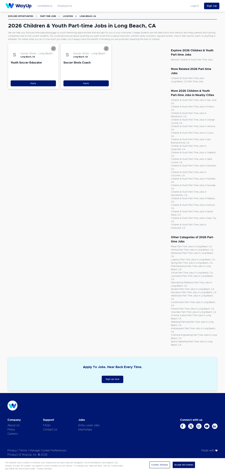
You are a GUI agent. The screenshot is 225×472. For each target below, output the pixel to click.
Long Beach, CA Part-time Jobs (187, 82)
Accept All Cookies (183, 465)
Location (68, 16)
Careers (13, 434)
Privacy (12, 450)
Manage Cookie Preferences (48, 450)
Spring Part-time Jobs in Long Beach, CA (192, 263)
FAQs (46, 425)
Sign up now (113, 379)
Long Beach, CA (88, 16)
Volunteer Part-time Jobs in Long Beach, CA (193, 312)
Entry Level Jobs (89, 425)
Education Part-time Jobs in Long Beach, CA (193, 292)
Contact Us (50, 429)
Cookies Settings (159, 465)
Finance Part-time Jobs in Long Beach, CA (192, 309)
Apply (33, 83)
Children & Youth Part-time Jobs (187, 78)
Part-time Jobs (48, 16)
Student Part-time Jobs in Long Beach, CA (192, 289)
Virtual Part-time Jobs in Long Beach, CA (192, 273)
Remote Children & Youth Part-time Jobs (192, 60)
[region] (112, 465)
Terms (23, 450)
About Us (14, 425)
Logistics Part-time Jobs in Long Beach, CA (193, 260)
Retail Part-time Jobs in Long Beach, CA (191, 247)
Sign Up (212, 6)
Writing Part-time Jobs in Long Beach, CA (192, 250)
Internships (85, 429)
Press (11, 429)
